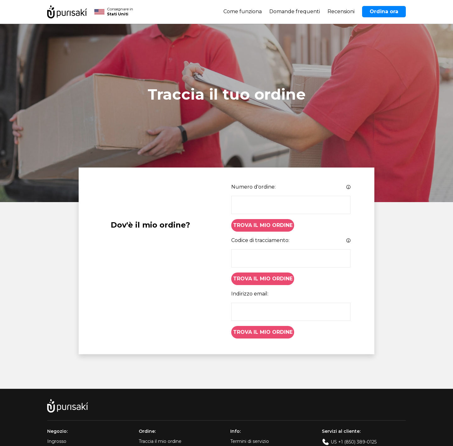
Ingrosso (56, 441)
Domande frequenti (294, 11)
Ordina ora (384, 11)
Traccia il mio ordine (160, 441)
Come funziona (242, 11)
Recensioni (341, 11)
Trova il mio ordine (263, 225)
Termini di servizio (249, 441)
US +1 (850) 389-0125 (354, 442)
